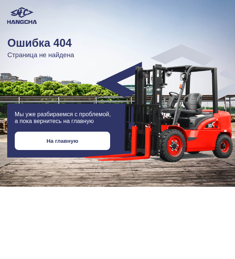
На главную (62, 141)
